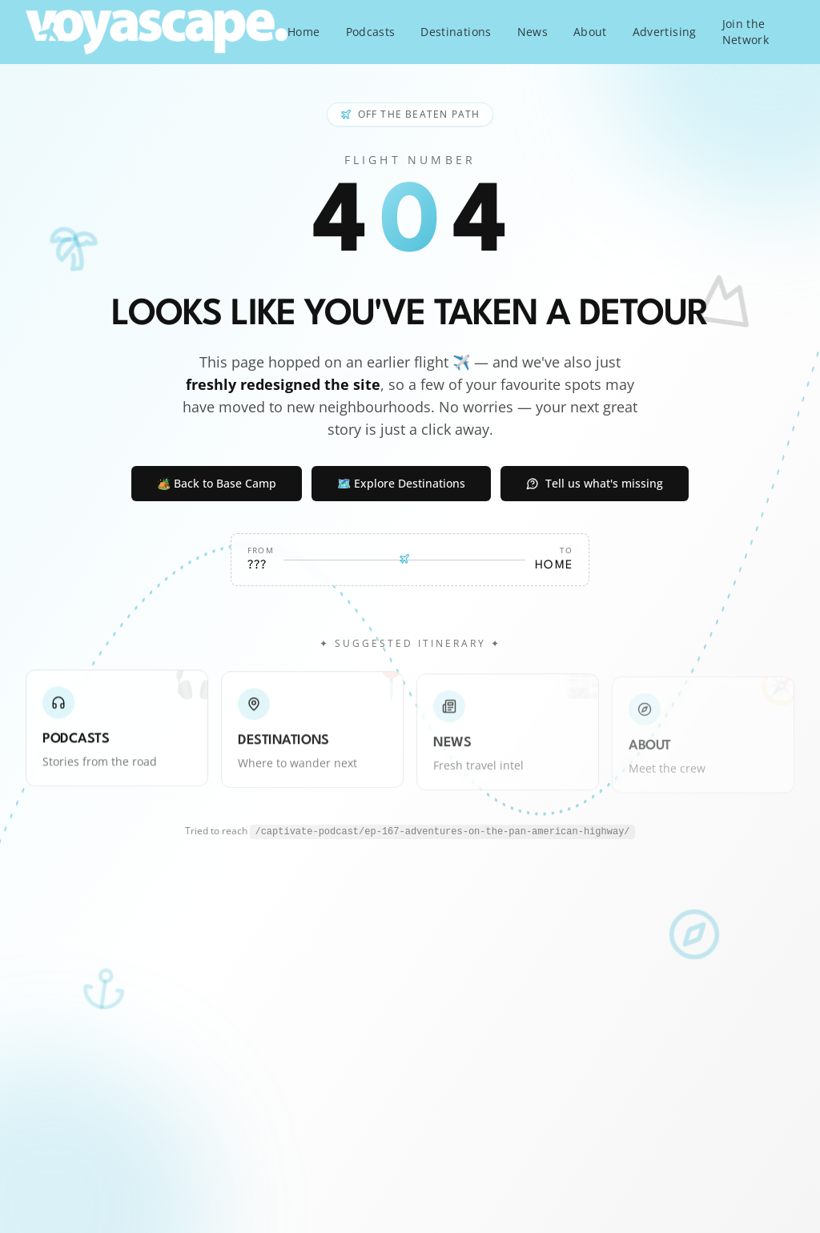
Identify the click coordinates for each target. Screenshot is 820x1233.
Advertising (665, 31)
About (590, 31)
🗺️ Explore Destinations (401, 483)
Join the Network (745, 31)
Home (303, 31)
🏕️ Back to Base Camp (216, 483)
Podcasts (371, 31)
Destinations (455, 31)
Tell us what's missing (594, 483)
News (532, 31)
